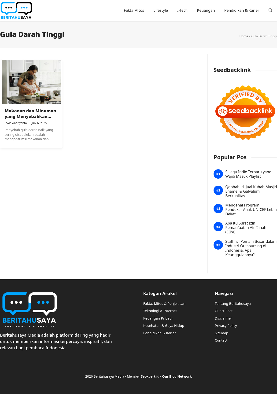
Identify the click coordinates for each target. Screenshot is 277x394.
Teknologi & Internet (160, 310)
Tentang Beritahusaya (233, 303)
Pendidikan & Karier (241, 10)
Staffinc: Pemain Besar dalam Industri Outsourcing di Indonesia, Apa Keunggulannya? (251, 248)
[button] (270, 10)
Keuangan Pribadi (158, 318)
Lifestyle (160, 10)
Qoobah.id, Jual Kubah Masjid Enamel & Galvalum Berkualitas (251, 191)
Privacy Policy (226, 325)
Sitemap (221, 333)
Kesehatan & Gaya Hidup (163, 325)
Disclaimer (223, 318)
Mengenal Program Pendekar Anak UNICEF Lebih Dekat (251, 210)
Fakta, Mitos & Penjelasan (164, 303)
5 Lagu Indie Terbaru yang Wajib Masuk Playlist (248, 174)
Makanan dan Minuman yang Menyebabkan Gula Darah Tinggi (30, 116)
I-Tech (182, 10)
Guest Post (224, 310)
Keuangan (206, 10)
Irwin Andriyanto (16, 123)
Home (244, 36)
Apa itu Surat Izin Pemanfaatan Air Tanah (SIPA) (245, 228)
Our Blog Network (177, 376)
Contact (221, 340)
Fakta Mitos (134, 10)
